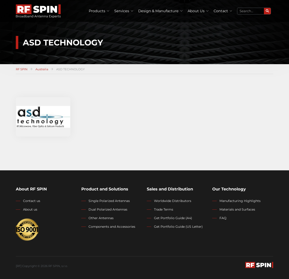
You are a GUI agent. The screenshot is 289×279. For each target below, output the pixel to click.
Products (97, 11)
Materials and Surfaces (237, 209)
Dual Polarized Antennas (108, 209)
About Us (196, 11)
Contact (221, 11)
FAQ (222, 218)
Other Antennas (101, 218)
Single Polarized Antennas (109, 201)
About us (30, 209)
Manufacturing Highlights (240, 201)
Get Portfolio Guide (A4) (173, 218)
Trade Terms (163, 209)
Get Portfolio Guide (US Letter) (178, 227)
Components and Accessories (112, 227)
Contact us (31, 201)
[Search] (267, 11)
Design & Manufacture (158, 11)
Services (121, 11)
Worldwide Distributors (172, 201)
